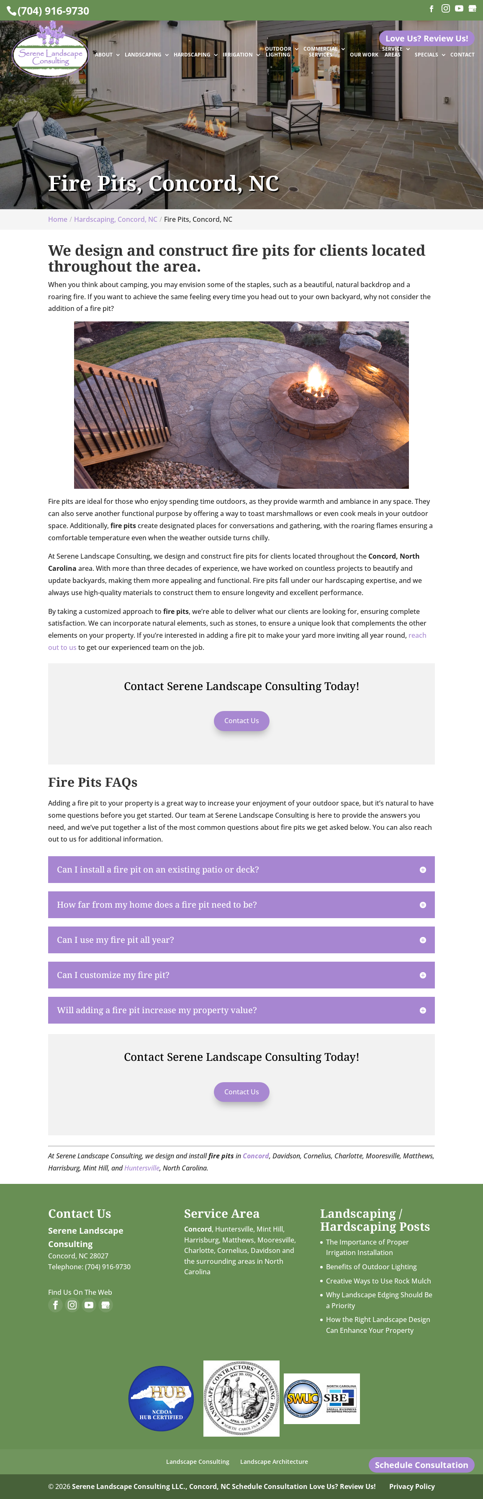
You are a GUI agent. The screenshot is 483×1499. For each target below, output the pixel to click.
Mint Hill (270, 1229)
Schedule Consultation (270, 1486)
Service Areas (392, 52)
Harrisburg (201, 1240)
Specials (426, 55)
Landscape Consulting (197, 1462)
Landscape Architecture (274, 1462)
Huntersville (141, 1168)
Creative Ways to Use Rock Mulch (378, 1281)
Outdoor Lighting (278, 52)
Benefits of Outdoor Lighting (371, 1266)
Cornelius (232, 1250)
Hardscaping (192, 55)
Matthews (238, 1240)
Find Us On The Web (80, 1292)
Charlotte (199, 1250)
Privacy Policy (412, 1486)
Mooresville (275, 1240)
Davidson (265, 1250)
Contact (462, 55)
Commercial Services (320, 52)
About (104, 55)
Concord (256, 1155)
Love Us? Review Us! (342, 1486)
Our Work (364, 55)
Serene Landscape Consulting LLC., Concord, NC (151, 1486)
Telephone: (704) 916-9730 (89, 1266)
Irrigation (238, 55)
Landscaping (143, 55)
